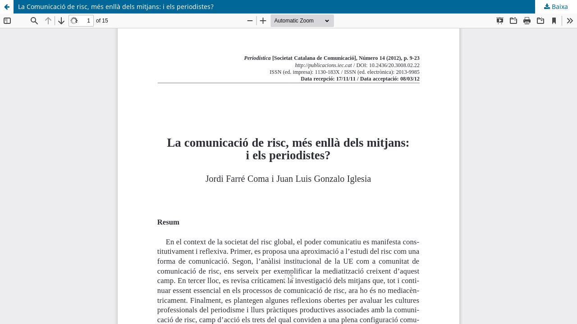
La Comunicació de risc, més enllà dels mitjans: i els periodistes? (116, 6)
